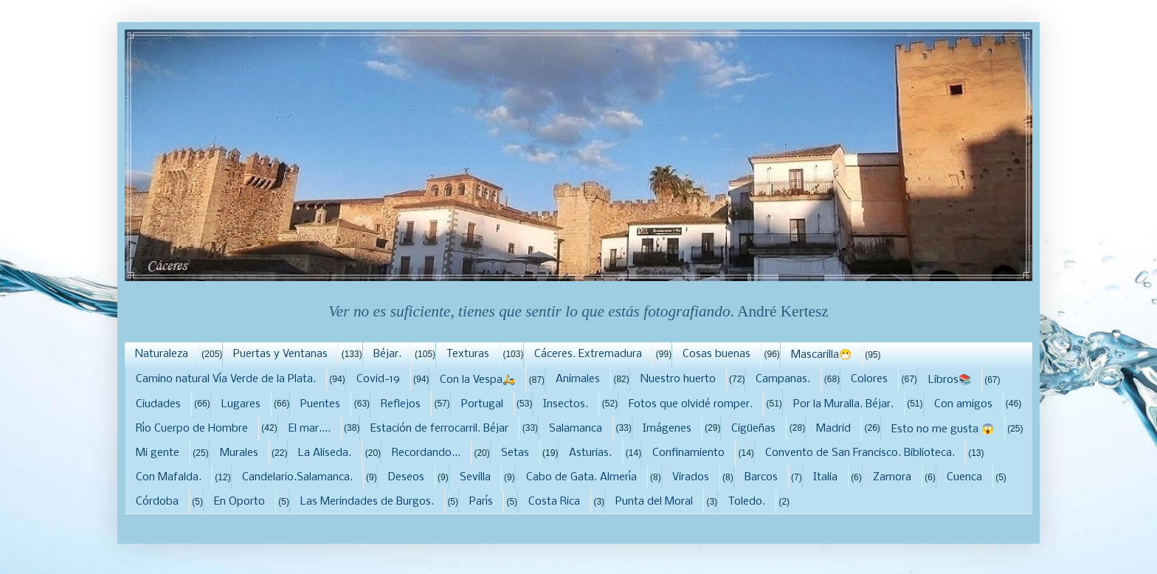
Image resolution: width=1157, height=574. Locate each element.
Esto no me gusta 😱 (942, 429)
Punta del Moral (654, 502)
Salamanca (575, 429)
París (481, 502)
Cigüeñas (753, 429)
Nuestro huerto (678, 379)
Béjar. (387, 354)
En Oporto (239, 502)
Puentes (320, 404)
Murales (239, 453)
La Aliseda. (324, 453)
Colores (869, 379)
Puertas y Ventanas (280, 354)
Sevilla (475, 477)
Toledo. (746, 502)
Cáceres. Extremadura (588, 354)
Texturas (467, 354)
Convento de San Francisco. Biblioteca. (860, 453)
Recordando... (426, 453)
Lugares (240, 404)
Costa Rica (554, 502)
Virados (690, 477)
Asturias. (590, 453)
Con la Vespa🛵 (477, 380)
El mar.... (310, 429)
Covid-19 (378, 379)
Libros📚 (949, 380)
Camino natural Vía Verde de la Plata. (226, 379)
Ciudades (158, 404)
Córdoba (157, 502)
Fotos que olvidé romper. (691, 404)
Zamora (892, 477)
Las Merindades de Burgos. (367, 502)
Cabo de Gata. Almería (581, 477)
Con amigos (963, 404)
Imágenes (667, 429)
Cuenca (964, 477)
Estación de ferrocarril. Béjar (439, 429)
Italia (825, 477)
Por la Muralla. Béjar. (843, 404)
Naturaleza (161, 354)
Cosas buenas (716, 354)
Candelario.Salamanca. (297, 477)
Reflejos (401, 404)
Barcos (761, 477)
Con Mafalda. (168, 477)
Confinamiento (688, 453)
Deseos (406, 477)
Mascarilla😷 (821, 355)
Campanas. (783, 379)
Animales (578, 379)
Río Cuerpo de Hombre (192, 429)
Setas (515, 453)
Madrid (833, 429)
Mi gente (157, 453)
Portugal (482, 404)
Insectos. (565, 404)
